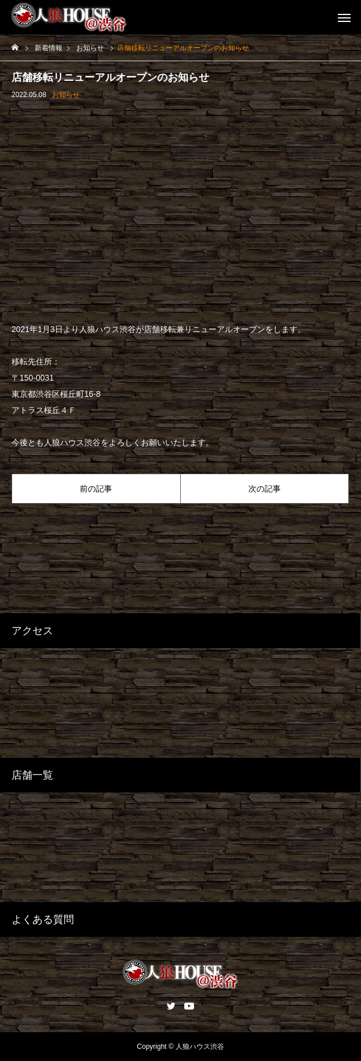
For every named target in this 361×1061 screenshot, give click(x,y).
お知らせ (66, 95)
